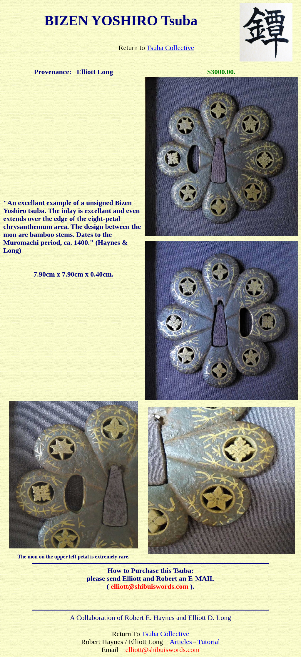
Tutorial (209, 642)
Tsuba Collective (170, 47)
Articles (181, 642)
